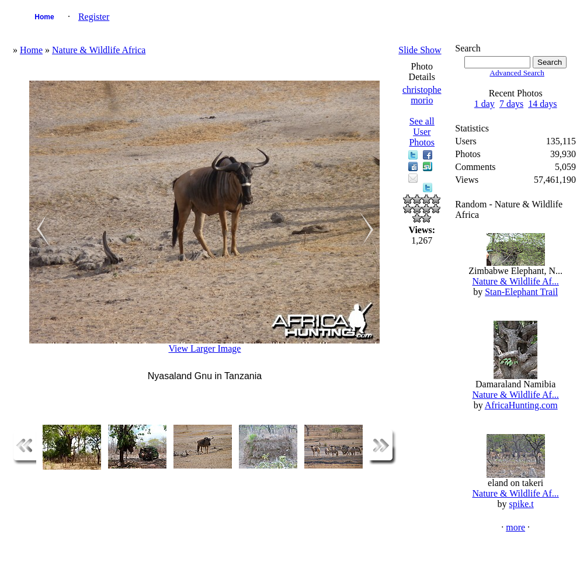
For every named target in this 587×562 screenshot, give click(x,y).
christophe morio (422, 95)
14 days (542, 104)
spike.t (521, 504)
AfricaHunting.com (521, 405)
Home (44, 17)
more (515, 527)
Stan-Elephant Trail (521, 292)
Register (93, 17)
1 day (484, 104)
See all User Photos (422, 131)
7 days (511, 104)
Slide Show (419, 50)
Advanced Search (516, 72)
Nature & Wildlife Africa (98, 50)
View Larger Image (204, 348)
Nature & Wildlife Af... (515, 281)
